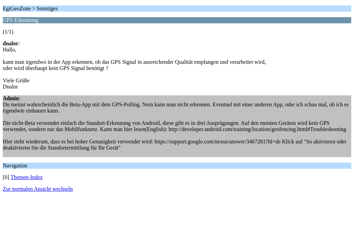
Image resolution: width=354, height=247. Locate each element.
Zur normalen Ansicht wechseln (38, 189)
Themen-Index (26, 177)
